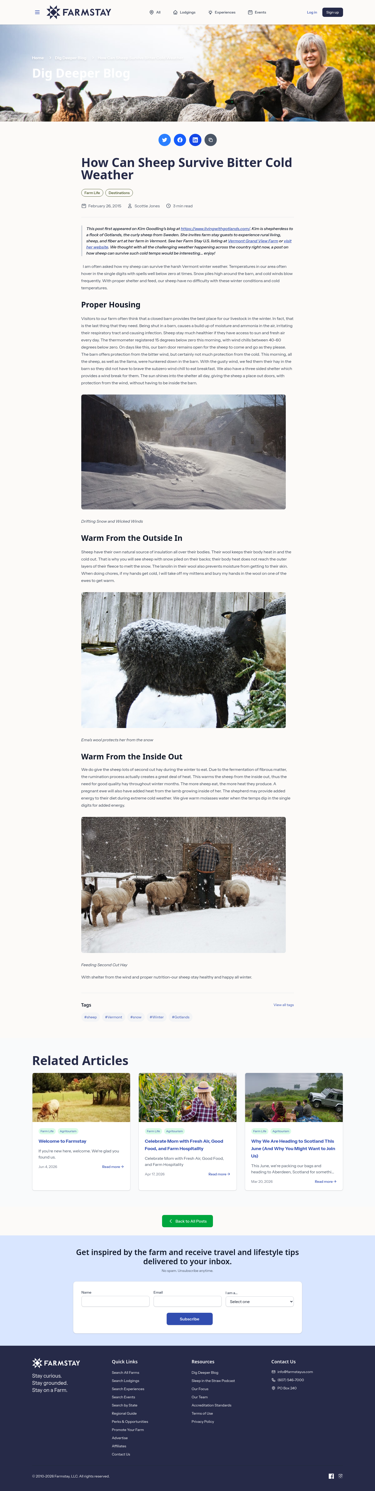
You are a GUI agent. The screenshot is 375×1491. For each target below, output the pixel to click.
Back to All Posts (187, 1221)
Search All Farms (125, 1372)
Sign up (332, 12)
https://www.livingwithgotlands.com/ (215, 228)
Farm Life (92, 192)
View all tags (284, 1005)
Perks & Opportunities (130, 1421)
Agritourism (68, 1131)
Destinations (119, 192)
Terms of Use (202, 1413)
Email (158, 1292)
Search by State (125, 1405)
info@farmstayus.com (295, 1371)
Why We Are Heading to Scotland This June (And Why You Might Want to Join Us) (293, 1148)
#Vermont (113, 1017)
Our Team (200, 1397)
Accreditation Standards (212, 1405)
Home (38, 57)
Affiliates (119, 1446)
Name (87, 1292)
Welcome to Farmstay (62, 1141)
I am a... (232, 1293)
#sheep (90, 1017)
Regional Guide (124, 1413)
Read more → (113, 1166)
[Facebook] (331, 1476)
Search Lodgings (125, 1380)
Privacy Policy (203, 1421)
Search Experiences (128, 1389)
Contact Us (121, 1454)
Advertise (120, 1438)
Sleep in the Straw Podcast (213, 1380)
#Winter (157, 1017)
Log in (312, 12)
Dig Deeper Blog (70, 57)
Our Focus (200, 1389)
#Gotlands (180, 1017)
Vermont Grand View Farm (253, 240)
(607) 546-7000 (291, 1380)
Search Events (123, 1397)
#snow (136, 1017)
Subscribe (189, 1318)
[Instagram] (340, 1476)
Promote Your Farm (128, 1429)
